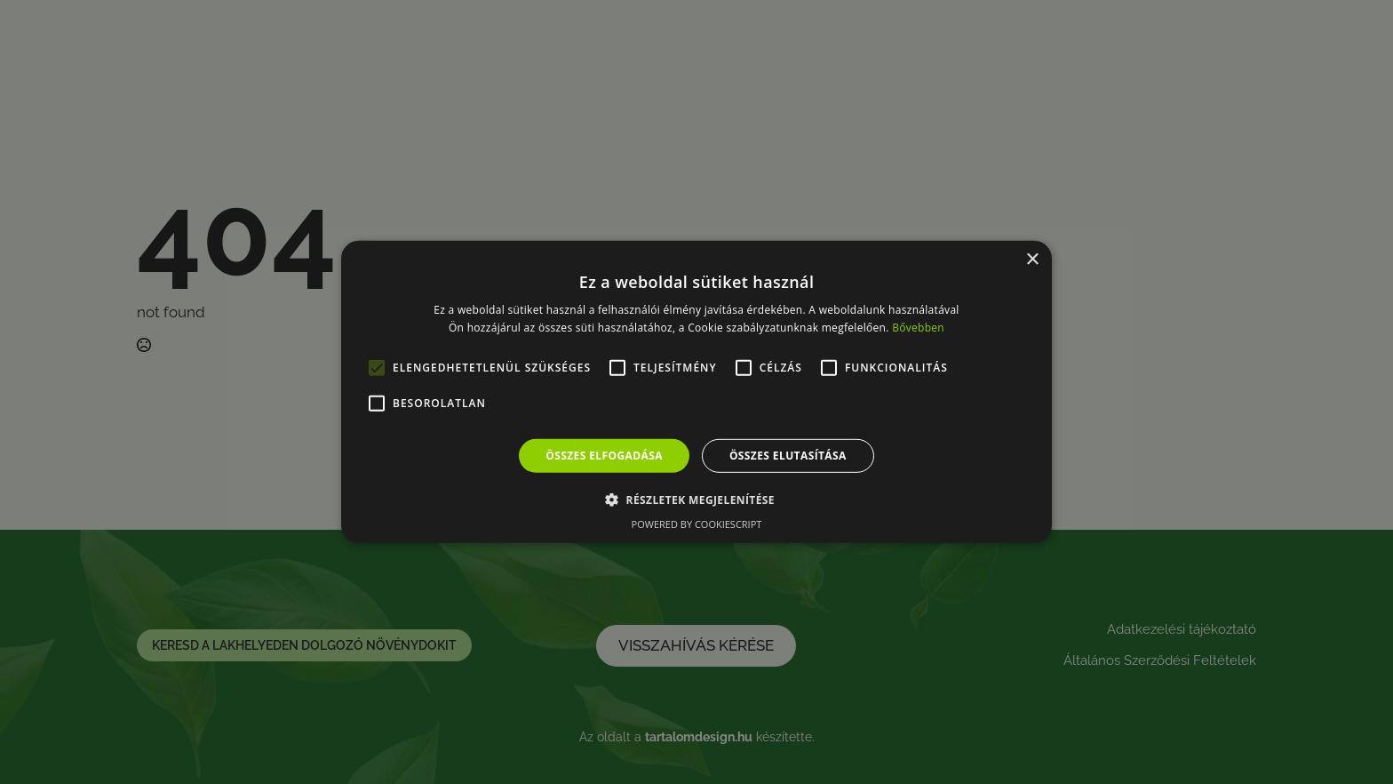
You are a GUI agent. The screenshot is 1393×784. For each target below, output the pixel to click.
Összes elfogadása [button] (604, 455)
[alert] (696, 392)
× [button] (1032, 260)
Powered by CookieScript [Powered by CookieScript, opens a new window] (697, 524)
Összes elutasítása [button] (788, 455)
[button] (696, 499)
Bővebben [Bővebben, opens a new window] (918, 327)
